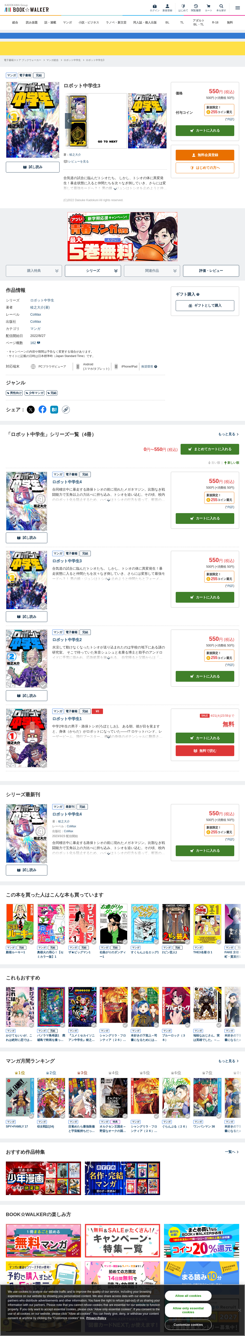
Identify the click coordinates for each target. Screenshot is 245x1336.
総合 (15, 22)
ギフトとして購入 (205, 313)
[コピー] (66, 417)
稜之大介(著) (40, 315)
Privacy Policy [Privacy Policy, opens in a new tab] (96, 1318)
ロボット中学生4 (67, 490)
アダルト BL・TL (198, 22)
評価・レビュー (211, 278)
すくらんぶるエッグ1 (145, 960)
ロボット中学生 (42, 308)
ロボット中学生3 (67, 568)
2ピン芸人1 (169, 960)
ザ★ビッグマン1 (79, 960)
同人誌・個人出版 (145, 22)
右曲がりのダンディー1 (113, 962)
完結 (51, 401)
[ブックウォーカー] (26, 8)
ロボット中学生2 (67, 647)
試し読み (32, 175)
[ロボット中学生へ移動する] (72, 68)
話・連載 (50, 22)
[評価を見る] (76, 169)
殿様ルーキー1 (15, 960)
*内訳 (229, 126)
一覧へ (232, 1160)
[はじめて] (183, 8)
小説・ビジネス (89, 22)
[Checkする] (56, 163)
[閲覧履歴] (196, 8)
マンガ (67, 22)
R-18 (215, 22)
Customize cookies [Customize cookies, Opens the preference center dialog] (188, 1324)
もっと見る (228, 442)
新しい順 (231, 470)
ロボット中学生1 (67, 727)
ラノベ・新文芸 (116, 22)
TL (182, 22)
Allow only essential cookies (188, 1310)
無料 (230, 22)
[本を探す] (221, 8)
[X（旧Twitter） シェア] (30, 417)
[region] (122, 1310)
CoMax (35, 322)
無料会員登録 (205, 163)
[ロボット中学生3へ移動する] (95, 68)
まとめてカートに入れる (210, 457)
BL (167, 22)
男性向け (14, 401)
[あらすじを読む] (115, 191)
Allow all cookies (188, 1296)
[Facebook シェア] (42, 417)
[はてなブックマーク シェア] (54, 417)
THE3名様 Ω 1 (202, 960)
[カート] (209, 8)
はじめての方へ (205, 175)
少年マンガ (34, 401)
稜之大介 (75, 162)
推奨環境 (149, 374)
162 (35, 351)
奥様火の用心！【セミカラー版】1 (50, 962)
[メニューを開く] (237, 7)
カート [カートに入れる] (205, 526)
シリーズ (102, 278)
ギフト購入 (188, 302)
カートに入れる (205, 138)
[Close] (239, 1310)
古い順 (213, 470)
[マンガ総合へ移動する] (52, 68)
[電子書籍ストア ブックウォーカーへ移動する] (22, 68)
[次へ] (68, 129)
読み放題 (32, 22)
